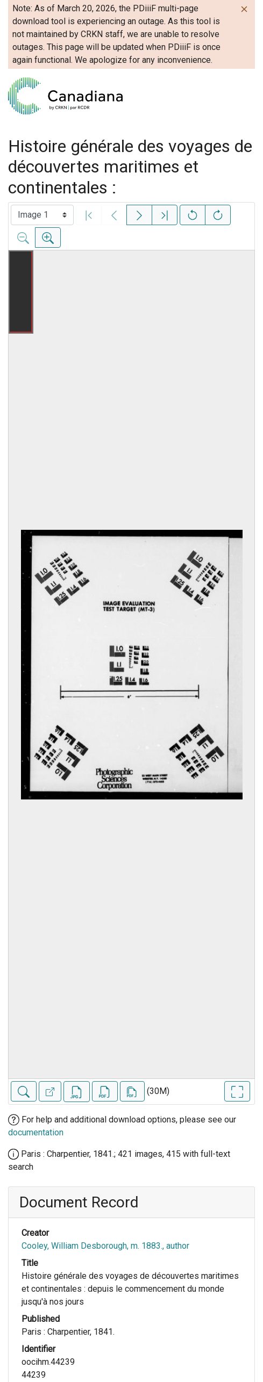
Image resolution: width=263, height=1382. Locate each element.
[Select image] (42, 215)
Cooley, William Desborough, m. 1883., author (105, 1246)
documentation (35, 1132)
